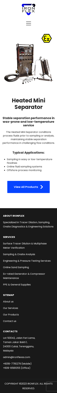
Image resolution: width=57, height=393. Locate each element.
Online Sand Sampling (16, 267)
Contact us (9, 321)
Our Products (11, 314)
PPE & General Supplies (17, 284)
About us (8, 301)
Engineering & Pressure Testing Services (27, 261)
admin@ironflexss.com (16, 357)
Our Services (10, 308)
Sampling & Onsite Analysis (19, 254)
